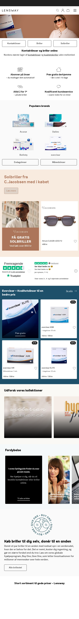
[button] (57, 10)
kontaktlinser (34, 55)
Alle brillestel (15, 568)
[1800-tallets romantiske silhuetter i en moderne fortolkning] (28, 417)
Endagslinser (20, 162)
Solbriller (65, 43)
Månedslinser (58, 162)
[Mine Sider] (62, 10)
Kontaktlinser (13, 43)
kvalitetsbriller (51, 55)
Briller (39, 43)
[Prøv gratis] (20, 318)
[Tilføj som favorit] (75, 241)
